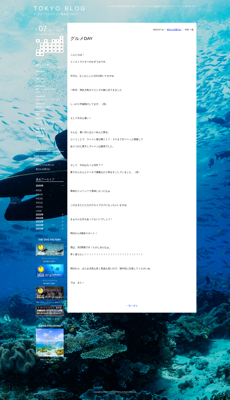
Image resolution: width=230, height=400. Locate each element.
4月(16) (39, 198)
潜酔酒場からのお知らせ (47, 156)
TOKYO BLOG (60, 8)
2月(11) (39, 207)
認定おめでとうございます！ (50, 98)
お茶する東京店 (50, 137)
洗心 (50, 73)
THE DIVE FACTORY (49, 240)
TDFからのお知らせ (45, 165)
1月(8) (39, 211)
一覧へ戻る (131, 305)
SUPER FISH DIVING (49, 326)
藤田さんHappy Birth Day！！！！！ (50, 89)
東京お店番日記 (174, 29)
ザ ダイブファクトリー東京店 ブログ (55, 14)
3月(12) (39, 202)
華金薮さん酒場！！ (50, 105)
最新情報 (40, 160)
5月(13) (39, 194)
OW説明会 (50, 130)
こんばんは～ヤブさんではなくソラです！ (50, 121)
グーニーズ (50, 80)
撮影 (50, 112)
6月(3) (39, 190)
